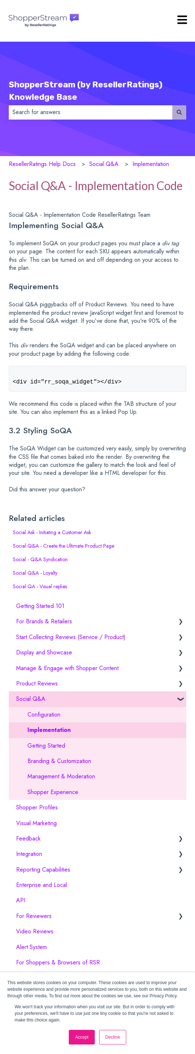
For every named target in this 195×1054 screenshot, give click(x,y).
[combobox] (90, 112)
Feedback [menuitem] (28, 841)
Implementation (150, 164)
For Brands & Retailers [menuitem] (44, 624)
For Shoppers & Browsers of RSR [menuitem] (58, 965)
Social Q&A (104, 164)
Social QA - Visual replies (40, 589)
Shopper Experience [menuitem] (52, 795)
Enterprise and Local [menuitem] (41, 888)
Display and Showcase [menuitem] (44, 655)
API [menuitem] (20, 903)
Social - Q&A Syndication (40, 562)
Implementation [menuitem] (49, 733)
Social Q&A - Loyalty (35, 575)
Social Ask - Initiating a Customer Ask (52, 535)
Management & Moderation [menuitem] (61, 779)
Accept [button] (82, 1037)
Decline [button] (112, 1037)
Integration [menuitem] (29, 857)
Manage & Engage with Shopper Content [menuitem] (67, 671)
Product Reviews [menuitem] (37, 686)
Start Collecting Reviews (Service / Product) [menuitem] (70, 640)
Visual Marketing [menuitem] (36, 826)
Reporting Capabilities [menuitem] (43, 872)
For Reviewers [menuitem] (34, 919)
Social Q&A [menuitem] (30, 702)
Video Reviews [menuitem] (34, 934)
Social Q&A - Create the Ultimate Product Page (63, 548)
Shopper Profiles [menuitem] (37, 810)
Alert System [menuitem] (31, 950)
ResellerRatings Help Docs (42, 164)
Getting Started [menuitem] (46, 748)
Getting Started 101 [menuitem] (40, 609)
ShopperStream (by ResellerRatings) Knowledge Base (85, 90)
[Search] (179, 112)
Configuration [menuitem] (43, 717)
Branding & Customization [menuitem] (59, 764)
